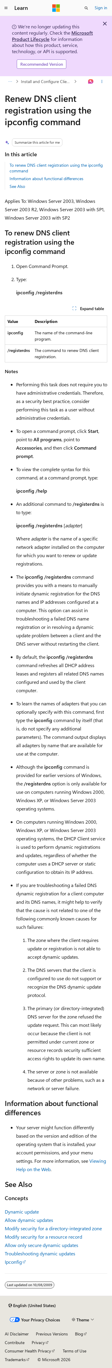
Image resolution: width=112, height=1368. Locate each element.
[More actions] (102, 81)
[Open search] (86, 8)
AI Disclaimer (17, 1334)
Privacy (38, 1342)
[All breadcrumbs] (10, 81)
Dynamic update (22, 1211)
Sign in (101, 7)
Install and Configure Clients (46, 81)
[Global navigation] (6, 8)
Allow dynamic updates (29, 1220)
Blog (79, 1334)
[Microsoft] (56, 8)
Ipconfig (13, 1262)
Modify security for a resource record (43, 1237)
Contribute (14, 1342)
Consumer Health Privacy (28, 1351)
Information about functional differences (46, 178)
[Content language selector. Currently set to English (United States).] (32, 1305)
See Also (17, 186)
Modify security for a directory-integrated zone (53, 1228)
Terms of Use (74, 1351)
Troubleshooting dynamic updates (40, 1253)
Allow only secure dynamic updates (41, 1245)
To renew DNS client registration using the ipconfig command (56, 167)
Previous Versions (52, 1334)
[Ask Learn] (91, 81)
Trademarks (15, 1359)
